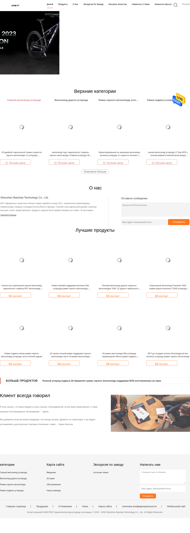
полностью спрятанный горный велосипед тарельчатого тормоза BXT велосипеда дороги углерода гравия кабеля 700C (21, 288)
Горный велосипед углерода (13, 472)
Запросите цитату (163, 4)
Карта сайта (105, 506)
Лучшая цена (15, 162)
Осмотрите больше (95, 171)
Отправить (179, 222)
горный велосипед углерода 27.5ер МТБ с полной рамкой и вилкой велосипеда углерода (168, 155)
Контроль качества (118, 4)
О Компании (65, 506)
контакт (15, 296)
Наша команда (54, 490)
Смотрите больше (8, 215)
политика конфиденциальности (139, 506)
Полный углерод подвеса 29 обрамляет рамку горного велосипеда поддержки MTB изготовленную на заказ (101, 381)
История (50, 478)
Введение (51, 472)
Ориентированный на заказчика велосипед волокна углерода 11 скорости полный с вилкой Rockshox (119, 155)
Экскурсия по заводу (93, 4)
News (85, 506)
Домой (50, 4)
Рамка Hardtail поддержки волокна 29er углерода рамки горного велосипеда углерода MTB (70, 288)
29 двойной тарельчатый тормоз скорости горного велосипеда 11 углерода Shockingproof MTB (21, 155)
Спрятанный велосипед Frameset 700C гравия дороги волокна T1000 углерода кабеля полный (168, 288)
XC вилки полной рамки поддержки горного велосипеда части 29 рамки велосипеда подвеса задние (70, 356)
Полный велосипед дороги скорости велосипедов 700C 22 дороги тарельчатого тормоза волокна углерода (119, 288)
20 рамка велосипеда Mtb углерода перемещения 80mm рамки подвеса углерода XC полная (119, 356)
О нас (75, 4)
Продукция (42, 506)
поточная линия (100, 472)
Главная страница (16, 506)
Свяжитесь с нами (140, 4)
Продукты (63, 4)
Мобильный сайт (176, 506)
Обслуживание (54, 484)
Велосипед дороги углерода (13, 478)
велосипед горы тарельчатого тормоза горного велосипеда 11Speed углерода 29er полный (70, 155)
